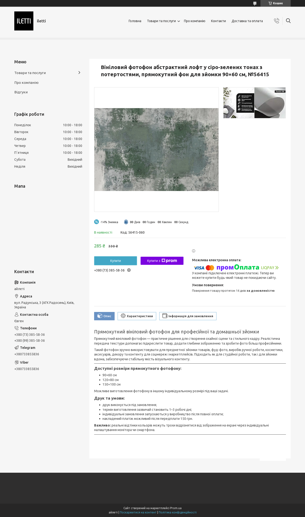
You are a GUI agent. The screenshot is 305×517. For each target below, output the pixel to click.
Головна (135, 21)
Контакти (218, 21)
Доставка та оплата (247, 21)
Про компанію (194, 21)
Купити (115, 261)
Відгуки (21, 92)
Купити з (162, 261)
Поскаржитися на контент (138, 512)
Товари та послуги (161, 21)
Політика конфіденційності (178, 512)
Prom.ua (176, 508)
